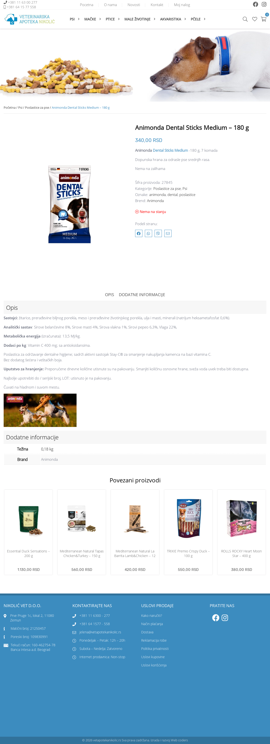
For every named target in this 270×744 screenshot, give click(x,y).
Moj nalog (182, 4)
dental (172, 194)
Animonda (155, 200)
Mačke (90, 19)
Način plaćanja (152, 623)
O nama (110, 4)
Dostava (147, 632)
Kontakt (157, 4)
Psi (72, 19)
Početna (10, 107)
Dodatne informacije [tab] (142, 294)
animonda (157, 194)
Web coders (179, 740)
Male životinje (137, 19)
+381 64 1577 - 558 (94, 623)
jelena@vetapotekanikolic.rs (96, 632)
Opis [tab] (109, 294)
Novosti (134, 4)
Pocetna (86, 4)
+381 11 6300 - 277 (94, 615)
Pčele (195, 19)
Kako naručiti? (151, 615)
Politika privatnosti (155, 648)
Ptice (110, 19)
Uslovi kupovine (153, 657)
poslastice (187, 194)
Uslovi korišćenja (153, 665)
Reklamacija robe (154, 640)
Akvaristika (170, 19)
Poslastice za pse (37, 107)
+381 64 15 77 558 (21, 7)
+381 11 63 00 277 (23, 2)
